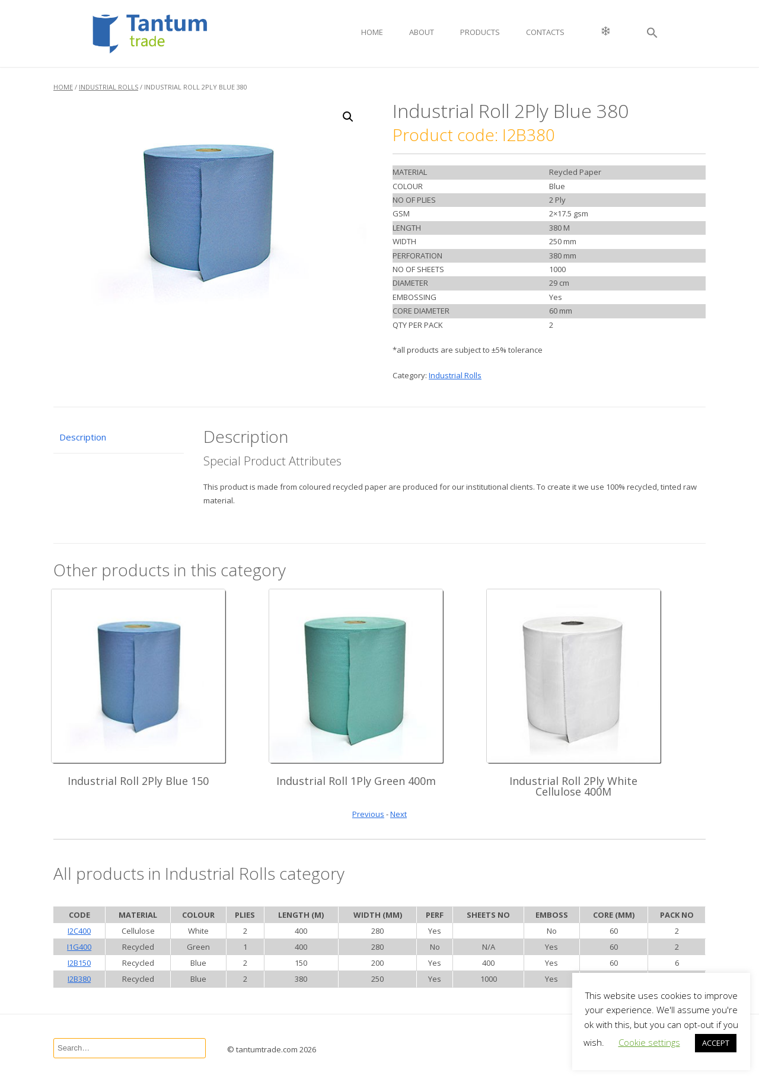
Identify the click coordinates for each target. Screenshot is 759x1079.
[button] (652, 33)
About (421, 32)
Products (480, 32)
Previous (368, 814)
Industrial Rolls (108, 86)
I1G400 (79, 946)
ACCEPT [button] (715, 1043)
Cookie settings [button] (649, 1042)
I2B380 (79, 978)
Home (372, 32)
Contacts (545, 32)
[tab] (118, 438)
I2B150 (79, 962)
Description (82, 437)
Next (398, 814)
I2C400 (79, 930)
